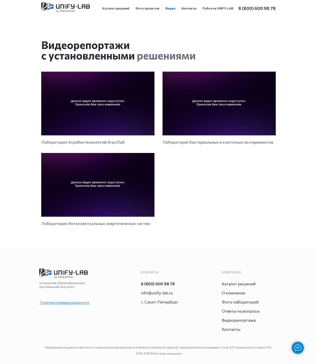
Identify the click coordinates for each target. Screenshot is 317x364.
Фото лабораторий (240, 301)
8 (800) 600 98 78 (257, 8)
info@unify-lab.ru (157, 292)
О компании (233, 292)
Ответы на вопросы (241, 311)
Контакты (189, 8)
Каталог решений (115, 8)
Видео (170, 8)
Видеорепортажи (239, 320)
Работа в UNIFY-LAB (218, 8)
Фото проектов (147, 8)
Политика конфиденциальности (64, 302)
